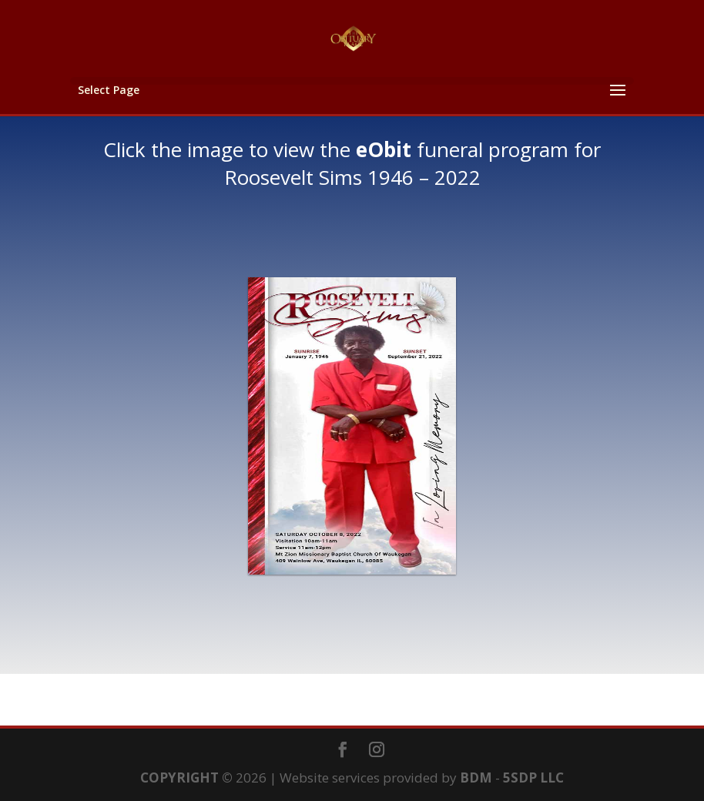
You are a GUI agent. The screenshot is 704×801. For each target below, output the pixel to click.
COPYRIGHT (179, 777)
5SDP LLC (533, 777)
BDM (476, 777)
